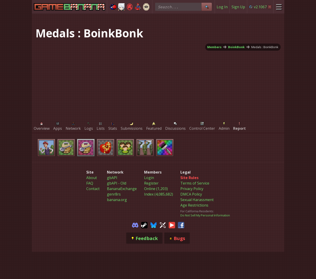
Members (214, 47)
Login (149, 177)
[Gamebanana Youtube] (172, 224)
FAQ (89, 183)
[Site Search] (206, 7)
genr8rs (114, 194)
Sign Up (238, 6)
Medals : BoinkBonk (264, 47)
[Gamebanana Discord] (135, 224)
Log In (222, 6)
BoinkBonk (236, 47)
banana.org (117, 199)
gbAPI (112, 177)
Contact (93, 188)
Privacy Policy (191, 188)
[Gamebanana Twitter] (162, 224)
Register (151, 183)
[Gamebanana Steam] (144, 224)
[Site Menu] (278, 7)
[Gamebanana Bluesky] (153, 224)
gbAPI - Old (116, 183)
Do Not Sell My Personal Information (205, 215)
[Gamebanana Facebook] (181, 224)
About (91, 177)
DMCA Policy (191, 194)
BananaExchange (122, 188)
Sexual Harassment (197, 199)
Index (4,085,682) (158, 194)
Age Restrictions (194, 205)
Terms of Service (194, 183)
